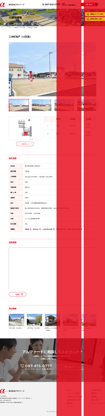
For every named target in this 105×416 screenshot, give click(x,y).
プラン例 (69, 406)
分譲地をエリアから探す (96, 14)
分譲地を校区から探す (96, 19)
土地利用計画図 (47, 229)
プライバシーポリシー (98, 403)
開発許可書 (59, 229)
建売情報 (69, 403)
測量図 (27, 229)
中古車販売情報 (96, 390)
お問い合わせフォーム (72, 367)
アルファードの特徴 (73, 393)
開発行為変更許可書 (73, 229)
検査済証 (36, 229)
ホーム (10, 27)
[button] (97, 106)
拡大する (24, 144)
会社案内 (94, 396)
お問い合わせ (89, 4)
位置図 (17, 294)
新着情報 (94, 393)
